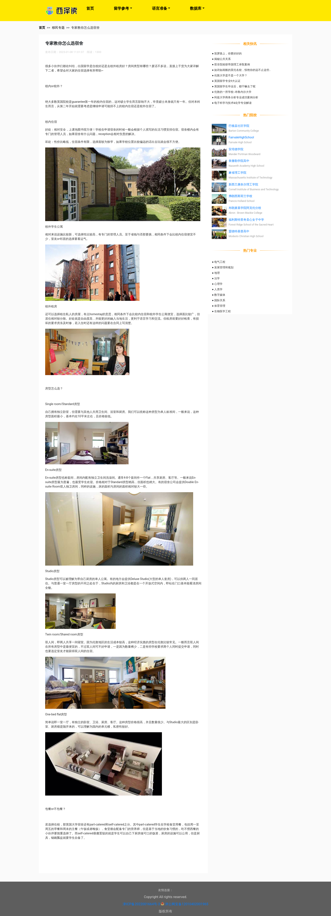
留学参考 (121, 8)
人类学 (218, 289)
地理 (217, 272)
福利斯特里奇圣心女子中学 (246, 219)
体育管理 (219, 305)
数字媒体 (219, 294)
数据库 (195, 8)
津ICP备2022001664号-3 (141, 904)
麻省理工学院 (237, 172)
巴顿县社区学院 (239, 125)
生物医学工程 (222, 311)
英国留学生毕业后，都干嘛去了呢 (234, 86)
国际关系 (219, 300)
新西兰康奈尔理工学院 (243, 184)
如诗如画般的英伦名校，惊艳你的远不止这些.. (242, 70)
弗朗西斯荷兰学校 (240, 196)
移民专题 (58, 28)
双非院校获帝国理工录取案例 (232, 64)
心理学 (218, 283)
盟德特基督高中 (239, 231)
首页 (90, 8)
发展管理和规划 (223, 267)
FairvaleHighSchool (241, 137)
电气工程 (219, 261)
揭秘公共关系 (222, 59)
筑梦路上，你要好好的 (228, 53)
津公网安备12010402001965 (186, 904)
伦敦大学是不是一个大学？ (230, 75)
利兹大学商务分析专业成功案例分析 (236, 97)
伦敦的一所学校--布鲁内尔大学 (232, 91)
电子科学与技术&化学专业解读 (233, 102)
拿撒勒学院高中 (239, 160)
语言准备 (159, 8)
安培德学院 (236, 149)
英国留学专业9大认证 (227, 80)
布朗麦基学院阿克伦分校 (245, 207)
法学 (217, 278)
